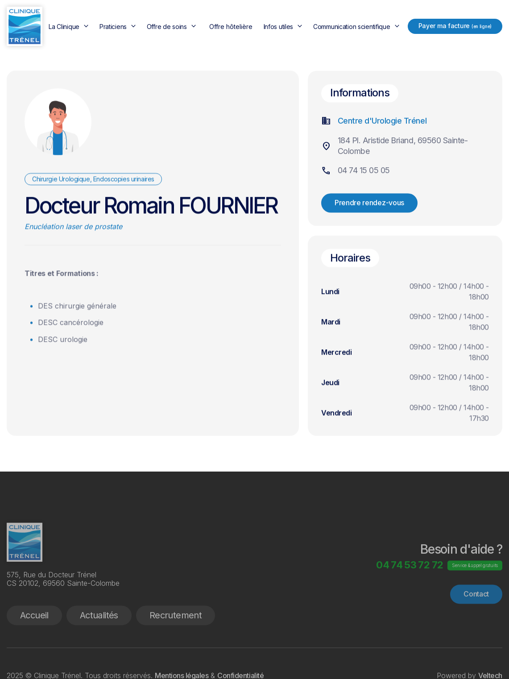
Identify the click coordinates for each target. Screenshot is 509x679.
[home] (24, 26)
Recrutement (175, 638)
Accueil (34, 638)
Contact (476, 617)
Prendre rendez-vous (369, 204)
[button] (69, 26)
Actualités (99, 638)
